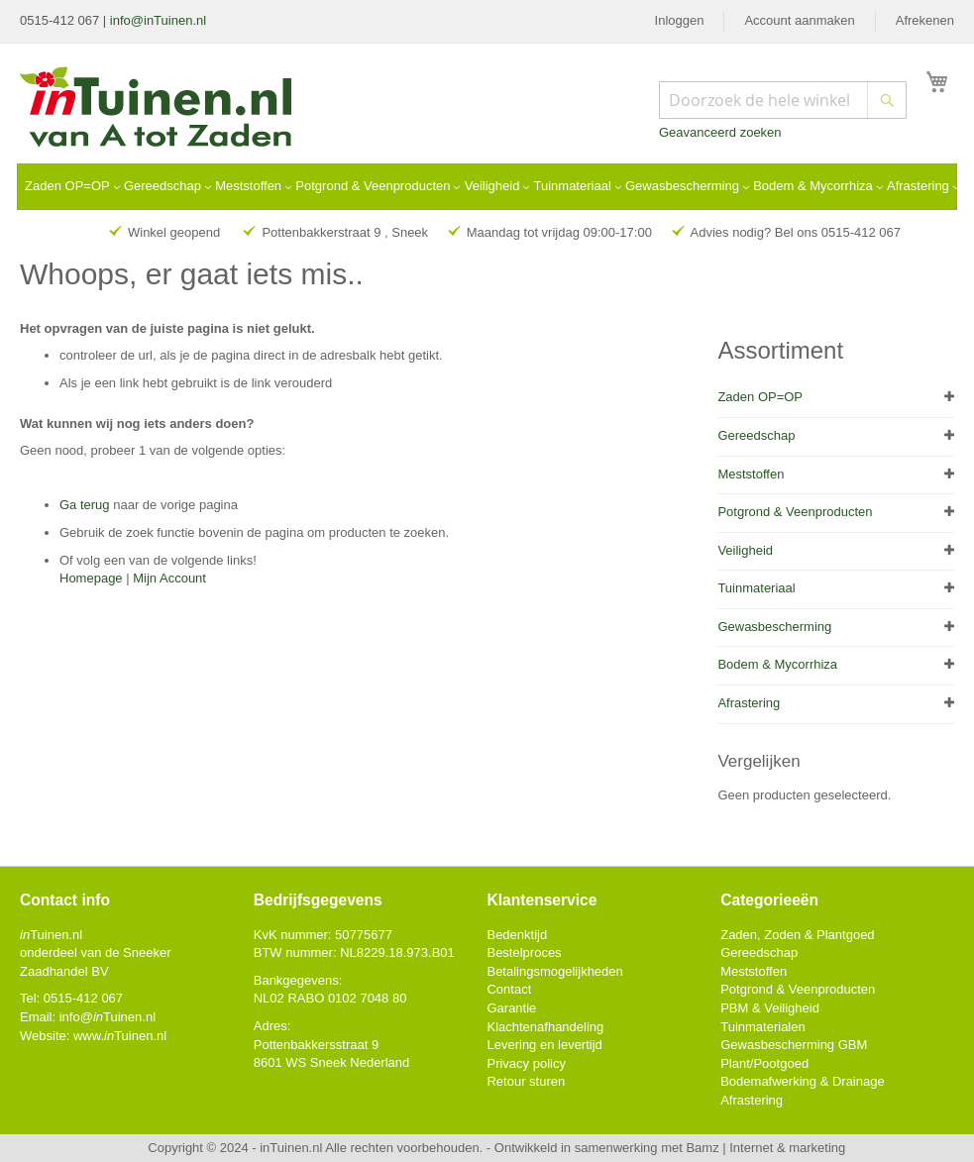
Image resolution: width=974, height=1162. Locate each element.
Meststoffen (750, 474)
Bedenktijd (517, 934)
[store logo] (157, 109)
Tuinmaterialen (763, 1026)
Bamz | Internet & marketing (765, 1147)
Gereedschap (756, 435)
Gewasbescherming (774, 626)
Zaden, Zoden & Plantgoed (797, 934)
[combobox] (783, 100)
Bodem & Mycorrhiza (777, 664)
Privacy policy (526, 1063)
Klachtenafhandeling (545, 1026)
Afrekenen (925, 20)
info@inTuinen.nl (158, 20)
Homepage (91, 578)
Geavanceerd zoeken (720, 132)
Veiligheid (745, 550)
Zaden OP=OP (760, 396)
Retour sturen (526, 1081)
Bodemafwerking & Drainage (802, 1081)
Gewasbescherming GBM (793, 1044)
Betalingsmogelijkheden (554, 971)
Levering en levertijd (544, 1044)
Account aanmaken (799, 20)
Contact (509, 989)
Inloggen (679, 20)
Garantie (511, 1008)
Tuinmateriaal (756, 588)
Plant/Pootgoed (764, 1063)
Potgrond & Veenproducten (794, 511)
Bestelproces (524, 952)
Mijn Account (169, 578)
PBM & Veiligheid (769, 1008)
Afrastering (748, 702)
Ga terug (84, 504)
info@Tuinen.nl (107, 1016)
